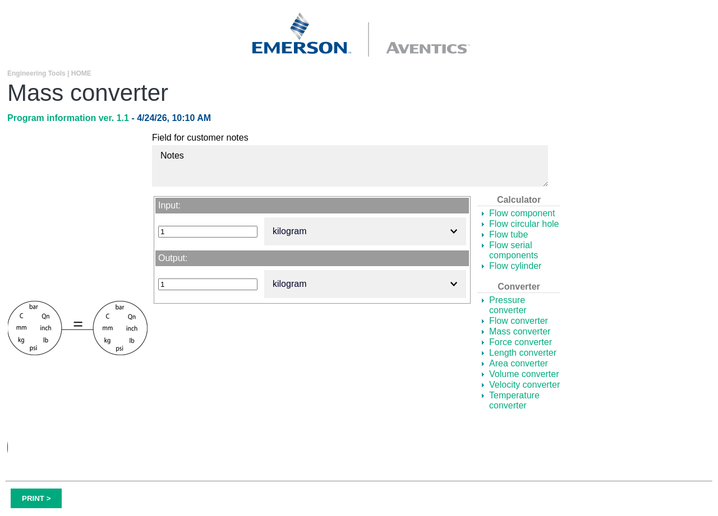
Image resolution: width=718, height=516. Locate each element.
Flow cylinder (515, 266)
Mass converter (519, 331)
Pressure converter (508, 305)
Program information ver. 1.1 (69, 118)
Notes (350, 166)
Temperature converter (514, 400)
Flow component (522, 213)
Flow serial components (513, 250)
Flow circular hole (524, 224)
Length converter (522, 352)
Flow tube (508, 234)
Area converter (518, 363)
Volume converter (524, 374)
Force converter (520, 342)
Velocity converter (524, 384)
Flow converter (518, 321)
